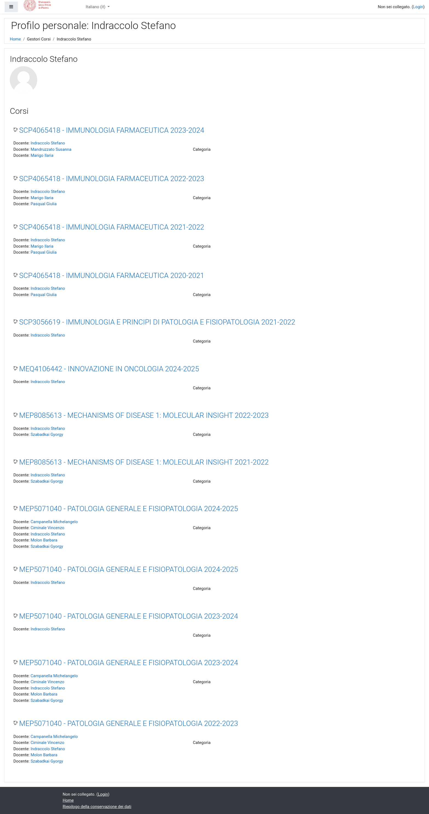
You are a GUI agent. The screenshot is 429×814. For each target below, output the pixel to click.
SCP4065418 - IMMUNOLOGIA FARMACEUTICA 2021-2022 (111, 227)
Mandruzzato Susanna (51, 149)
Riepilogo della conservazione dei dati (97, 806)
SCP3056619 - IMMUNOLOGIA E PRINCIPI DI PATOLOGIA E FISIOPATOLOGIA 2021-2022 (157, 322)
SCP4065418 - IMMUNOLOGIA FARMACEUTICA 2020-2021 (111, 275)
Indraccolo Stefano (48, 143)
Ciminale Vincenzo (47, 527)
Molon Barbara (44, 540)
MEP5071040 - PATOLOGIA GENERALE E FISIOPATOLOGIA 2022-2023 (128, 723)
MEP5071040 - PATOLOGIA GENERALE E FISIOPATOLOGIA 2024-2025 (128, 509)
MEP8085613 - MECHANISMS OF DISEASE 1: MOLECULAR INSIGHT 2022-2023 (144, 415)
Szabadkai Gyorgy (47, 434)
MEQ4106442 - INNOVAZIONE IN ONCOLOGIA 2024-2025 (109, 369)
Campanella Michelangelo (54, 521)
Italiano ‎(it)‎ (96, 6)
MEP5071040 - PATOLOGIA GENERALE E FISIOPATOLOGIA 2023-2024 (128, 616)
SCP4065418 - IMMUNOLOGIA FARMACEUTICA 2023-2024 (111, 130)
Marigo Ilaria (42, 155)
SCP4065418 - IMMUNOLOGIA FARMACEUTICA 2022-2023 (111, 179)
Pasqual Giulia (44, 203)
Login (418, 6)
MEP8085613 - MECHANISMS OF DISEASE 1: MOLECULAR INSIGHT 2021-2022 (144, 462)
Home (15, 39)
